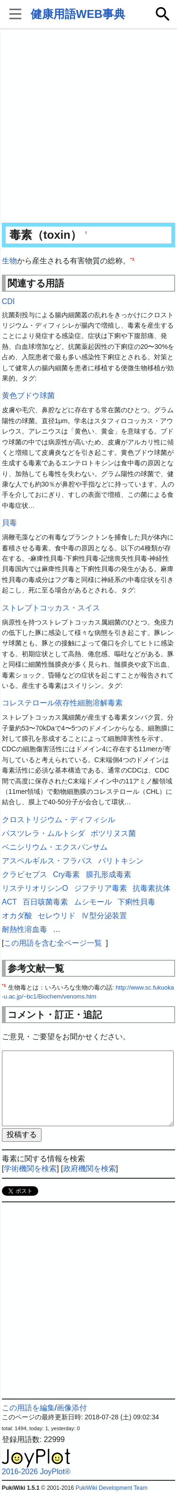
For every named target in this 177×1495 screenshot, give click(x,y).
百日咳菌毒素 (45, 902)
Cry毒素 (66, 874)
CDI (8, 301)
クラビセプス (24, 874)
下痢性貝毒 (136, 902)
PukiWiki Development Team (112, 1488)
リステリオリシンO (35, 888)
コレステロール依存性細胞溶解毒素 (62, 703)
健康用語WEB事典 (78, 14)
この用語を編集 (28, 1408)
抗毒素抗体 (151, 888)
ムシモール (93, 902)
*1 (132, 258)
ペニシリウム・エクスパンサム (55, 847)
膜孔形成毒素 (108, 874)
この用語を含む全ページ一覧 (53, 943)
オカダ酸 (17, 916)
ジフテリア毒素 (100, 888)
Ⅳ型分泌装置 (104, 916)
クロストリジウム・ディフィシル (58, 820)
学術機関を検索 (30, 1169)
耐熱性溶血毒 (24, 929)
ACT (9, 902)
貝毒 (9, 523)
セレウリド (57, 916)
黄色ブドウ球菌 (28, 395)
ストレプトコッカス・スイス (51, 608)
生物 (9, 261)
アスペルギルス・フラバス (47, 861)
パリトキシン (120, 861)
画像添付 (72, 1408)
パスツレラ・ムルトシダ (43, 833)
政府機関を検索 (89, 1169)
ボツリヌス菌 (113, 833)
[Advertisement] (88, 126)
